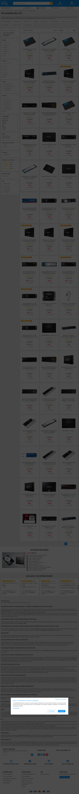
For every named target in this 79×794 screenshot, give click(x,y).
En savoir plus (16, 708)
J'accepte (61, 711)
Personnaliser (52, 711)
